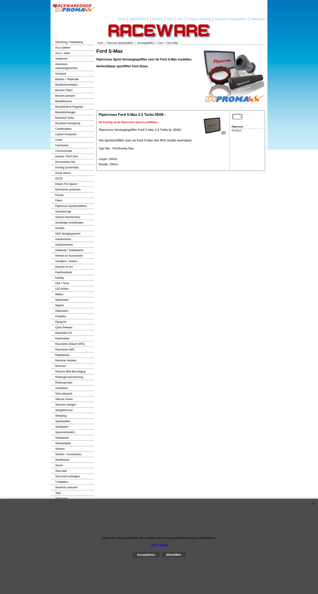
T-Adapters (61, 481)
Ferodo (59, 195)
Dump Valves (63, 173)
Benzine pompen (65, 95)
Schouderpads (63, 393)
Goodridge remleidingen (69, 222)
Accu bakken (62, 47)
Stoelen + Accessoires (68, 454)
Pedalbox (60, 316)
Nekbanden (62, 299)
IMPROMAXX (139, 19)
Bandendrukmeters (66, 84)
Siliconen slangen (65, 404)
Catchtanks (61, 145)
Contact (157, 19)
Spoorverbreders (65, 432)
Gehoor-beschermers (67, 217)
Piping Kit (60, 321)
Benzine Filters (64, 90)
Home (122, 19)
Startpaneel (62, 437)
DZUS (58, 178)
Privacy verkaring (199, 19)
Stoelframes (62, 459)
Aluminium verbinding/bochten (66, 66)
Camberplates (63, 128)
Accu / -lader (62, 53)
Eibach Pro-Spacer (66, 184)
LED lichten (62, 288)
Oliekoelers (61, 310)
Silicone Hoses (64, 399)
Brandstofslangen (65, 112)
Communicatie (63, 150)
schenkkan (61, 388)
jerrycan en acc (64, 266)
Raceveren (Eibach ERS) (70, 344)
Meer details (159, 545)
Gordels (59, 228)
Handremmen (63, 239)
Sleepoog (60, 415)
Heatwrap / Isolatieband (69, 250)
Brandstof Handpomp (67, 123)
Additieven (61, 58)
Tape (58, 492)
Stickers (60, 448)
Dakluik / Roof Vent (66, 156)
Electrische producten (68, 189)
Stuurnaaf (61, 470)
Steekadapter (63, 443)
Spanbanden (62, 421)
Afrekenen (258, 19)
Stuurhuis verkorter (66, 487)
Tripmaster (61, 498)
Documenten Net (65, 162)
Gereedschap (63, 211)
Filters (58, 200)
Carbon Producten (66, 134)
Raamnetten (62, 338)
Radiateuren (62, 355)
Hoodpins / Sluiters (66, 261)
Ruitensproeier (63, 382)
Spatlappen (62, 426)
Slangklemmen (64, 410)
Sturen (59, 465)
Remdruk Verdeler (66, 360)
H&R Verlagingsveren (68, 233)
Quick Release (63, 327)
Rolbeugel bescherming (69, 377)
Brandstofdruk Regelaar (69, 106)
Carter (58, 139)
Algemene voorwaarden (230, 19)
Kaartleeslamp (63, 272)
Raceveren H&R (64, 349)
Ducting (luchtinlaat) (67, 167)
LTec (180, 19)
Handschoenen (64, 244)
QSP (170, 19)
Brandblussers (63, 101)
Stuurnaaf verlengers (67, 476)
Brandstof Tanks (64, 117)
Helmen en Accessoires (69, 255)
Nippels (59, 305)
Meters (59, 294)
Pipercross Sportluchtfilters (71, 206)
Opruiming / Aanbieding (69, 42)
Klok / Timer (62, 283)
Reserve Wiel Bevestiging (70, 371)
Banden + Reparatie (67, 79)
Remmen (60, 366)
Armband (60, 73)
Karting (59, 277)
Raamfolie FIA (63, 333)
